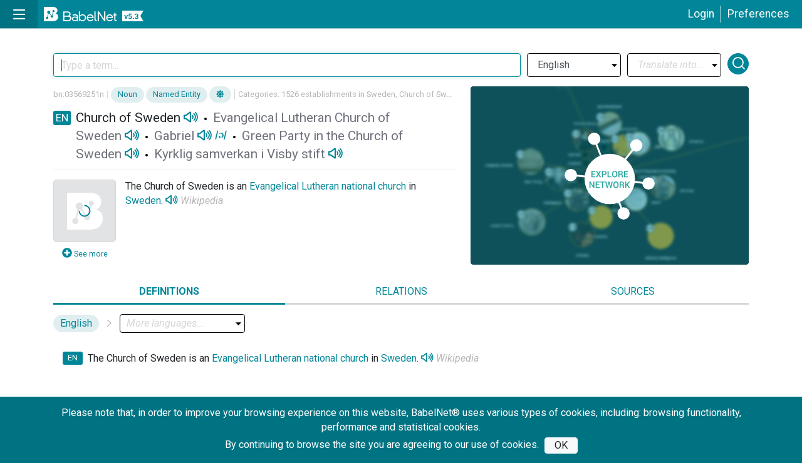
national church (373, 186)
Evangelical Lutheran (294, 186)
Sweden (143, 200)
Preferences (758, 14)
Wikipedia (201, 200)
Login (701, 14)
